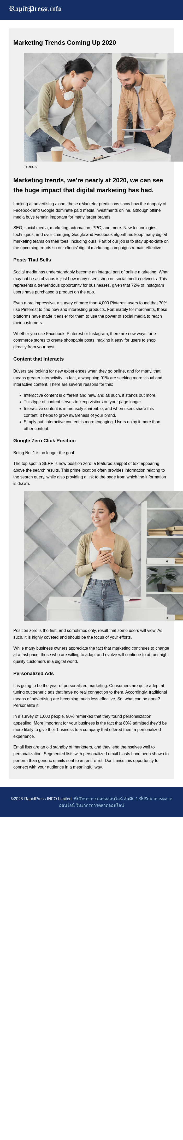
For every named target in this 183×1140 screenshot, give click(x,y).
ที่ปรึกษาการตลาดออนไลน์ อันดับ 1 (106, 799)
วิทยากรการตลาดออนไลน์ (100, 805)
